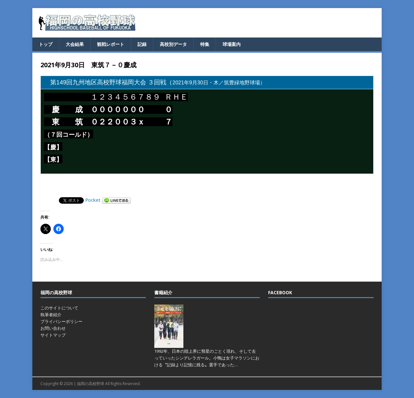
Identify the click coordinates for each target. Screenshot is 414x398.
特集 (204, 44)
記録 (142, 44)
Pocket (93, 200)
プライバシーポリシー (61, 321)
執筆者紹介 (50, 314)
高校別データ (173, 44)
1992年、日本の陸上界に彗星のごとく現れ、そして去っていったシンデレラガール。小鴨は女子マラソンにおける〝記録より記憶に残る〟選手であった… (206, 358)
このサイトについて (59, 308)
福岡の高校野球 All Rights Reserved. (109, 383)
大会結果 (75, 44)
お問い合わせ (53, 328)
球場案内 (232, 44)
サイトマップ (53, 335)
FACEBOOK (280, 292)
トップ (45, 44)
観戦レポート (110, 44)
